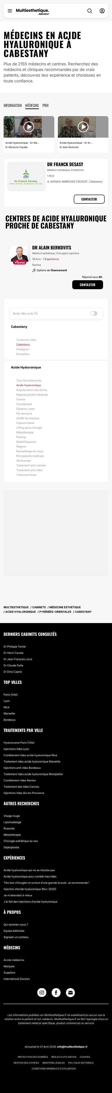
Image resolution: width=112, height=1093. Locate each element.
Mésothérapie (25, 432)
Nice (6, 707)
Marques (9, 966)
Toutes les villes (26, 340)
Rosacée (9, 828)
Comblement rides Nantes (20, 780)
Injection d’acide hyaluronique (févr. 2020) (30, 889)
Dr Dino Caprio (13, 671)
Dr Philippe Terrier (15, 646)
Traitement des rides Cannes (21, 786)
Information (13, 105)
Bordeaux (9, 719)
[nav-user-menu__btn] (102, 10)
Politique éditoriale (81, 1062)
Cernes (20, 399)
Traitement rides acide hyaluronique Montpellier (33, 774)
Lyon (7, 701)
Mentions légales (53, 1062)
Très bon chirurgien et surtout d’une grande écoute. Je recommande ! (46, 882)
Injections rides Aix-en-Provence (24, 793)
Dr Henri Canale (13, 652)
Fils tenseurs (24, 413)
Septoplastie (11, 847)
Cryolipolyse (24, 404)
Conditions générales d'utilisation (54, 1068)
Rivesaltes (22, 354)
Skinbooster (23, 460)
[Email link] (70, 992)
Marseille (9, 713)
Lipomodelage (12, 822)
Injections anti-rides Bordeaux (22, 767)
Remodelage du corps (29, 451)
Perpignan (22, 349)
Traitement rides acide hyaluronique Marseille (32, 761)
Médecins (32, 105)
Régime (21, 446)
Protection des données (33, 1057)
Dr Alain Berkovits (51, 247)
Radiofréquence (26, 441)
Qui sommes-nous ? (16, 924)
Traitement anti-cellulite (31, 465)
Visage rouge (12, 816)
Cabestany (23, 344)
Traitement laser (26, 474)
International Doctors (17, 979)
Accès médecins (14, 960)
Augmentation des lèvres (31, 390)
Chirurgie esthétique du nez (21, 841)
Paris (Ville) (11, 694)
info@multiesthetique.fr (72, 1046)
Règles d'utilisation (63, 1057)
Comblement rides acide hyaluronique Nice (30, 755)
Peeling (21, 437)
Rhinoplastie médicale (30, 456)
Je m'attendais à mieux (18, 895)
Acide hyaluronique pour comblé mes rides (30, 876)
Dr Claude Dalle (13, 665)
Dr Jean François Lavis (18, 659)
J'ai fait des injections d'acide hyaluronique (30, 901)
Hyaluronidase (25, 423)
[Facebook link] (56, 993)
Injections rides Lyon (16, 749)
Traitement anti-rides (29, 470)
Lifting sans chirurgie (29, 427)
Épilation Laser (25, 408)
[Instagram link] (41, 993)
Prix (45, 105)
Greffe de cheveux (27, 418)
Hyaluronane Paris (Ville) (19, 742)
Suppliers (9, 972)
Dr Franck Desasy (65, 164)
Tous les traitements (28, 380)
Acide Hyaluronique (28, 385)
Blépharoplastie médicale (32, 394)
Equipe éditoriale (14, 930)
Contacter (89, 199)
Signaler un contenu (16, 937)
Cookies (85, 1057)
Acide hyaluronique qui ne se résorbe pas (29, 870)
